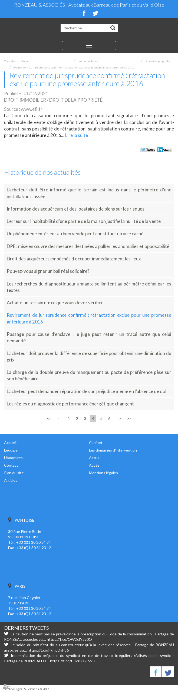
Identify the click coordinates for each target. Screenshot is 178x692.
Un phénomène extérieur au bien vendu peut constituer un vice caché (75, 233)
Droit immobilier (87, 61)
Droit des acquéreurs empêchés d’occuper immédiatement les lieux (74, 258)
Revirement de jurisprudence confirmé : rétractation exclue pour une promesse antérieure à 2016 (73, 67)
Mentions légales (103, 472)
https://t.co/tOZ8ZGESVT (72, 661)
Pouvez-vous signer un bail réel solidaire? (48, 271)
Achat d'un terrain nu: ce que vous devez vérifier (55, 302)
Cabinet (96, 442)
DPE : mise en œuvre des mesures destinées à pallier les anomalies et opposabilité (88, 246)
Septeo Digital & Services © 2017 (26, 689)
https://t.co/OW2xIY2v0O (69, 639)
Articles (10, 480)
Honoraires (13, 457)
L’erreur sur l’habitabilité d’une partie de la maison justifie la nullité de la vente (84, 221)
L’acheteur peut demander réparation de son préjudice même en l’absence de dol (86, 391)
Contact (11, 465)
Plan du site (14, 472)
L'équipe (11, 450)
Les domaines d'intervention (113, 450)
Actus (94, 457)
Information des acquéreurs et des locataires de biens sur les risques (75, 209)
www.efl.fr (31, 109)
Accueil (25, 61)
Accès (94, 465)
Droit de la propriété (157, 61)
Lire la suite (76, 135)
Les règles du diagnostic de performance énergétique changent (71, 404)
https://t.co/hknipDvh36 (48, 650)
